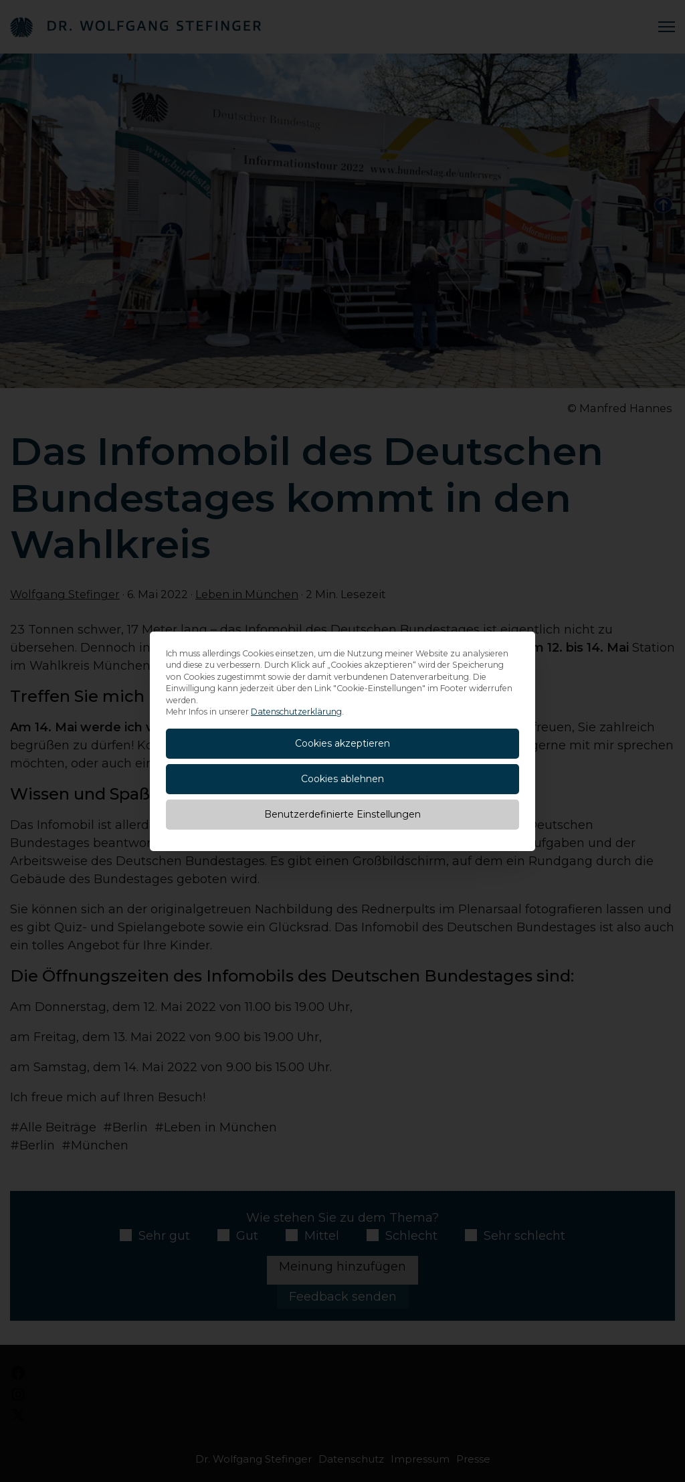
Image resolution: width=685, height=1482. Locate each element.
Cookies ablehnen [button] (342, 779)
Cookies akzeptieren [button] (342, 743)
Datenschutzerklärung (296, 712)
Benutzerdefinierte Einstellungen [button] (342, 814)
